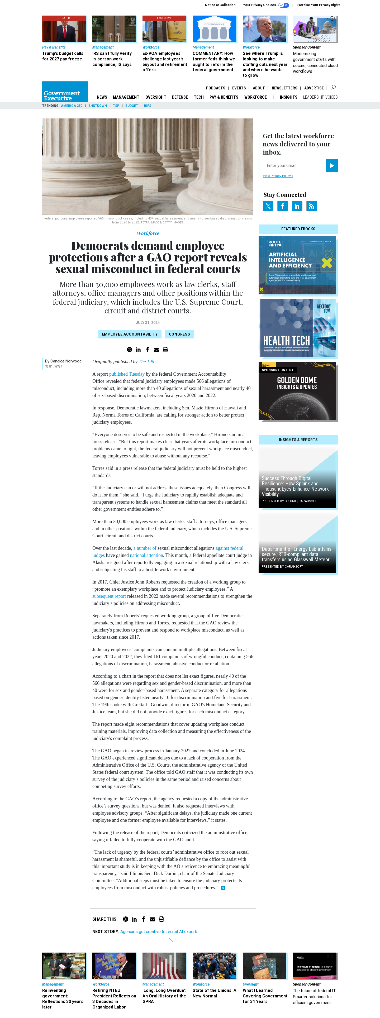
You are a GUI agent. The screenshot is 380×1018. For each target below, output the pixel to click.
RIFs (147, 106)
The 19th (53, 367)
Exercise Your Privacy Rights (318, 5)
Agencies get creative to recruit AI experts (160, 931)
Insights (288, 97)
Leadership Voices (320, 97)
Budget (131, 106)
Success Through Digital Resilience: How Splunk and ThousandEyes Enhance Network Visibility (295, 486)
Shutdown (97, 106)
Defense (180, 97)
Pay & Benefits (224, 97)
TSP (116, 106)
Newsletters (284, 88)
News (102, 97)
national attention (146, 555)
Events (239, 88)
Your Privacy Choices (266, 5)
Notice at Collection (220, 5)
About (259, 88)
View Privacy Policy (278, 176)
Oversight (155, 97)
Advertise (314, 88)
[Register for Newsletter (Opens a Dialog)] (332, 165)
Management (126, 97)
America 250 (71, 106)
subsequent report (109, 596)
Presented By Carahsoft (282, 566)
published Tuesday (127, 374)
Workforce (256, 97)
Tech (199, 97)
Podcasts (215, 88)
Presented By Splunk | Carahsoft (289, 501)
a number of (144, 548)
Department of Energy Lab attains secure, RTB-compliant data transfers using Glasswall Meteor (296, 554)
